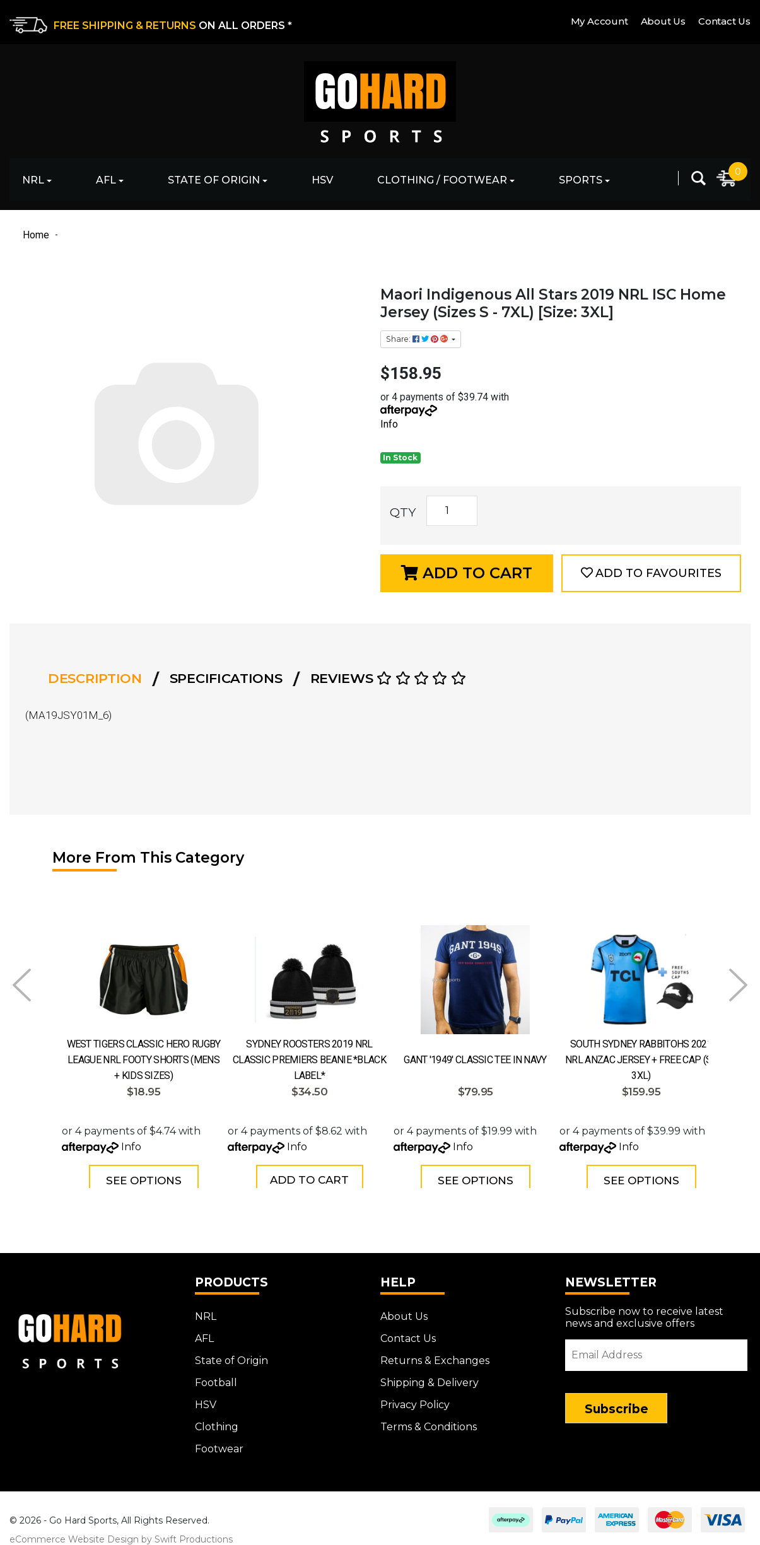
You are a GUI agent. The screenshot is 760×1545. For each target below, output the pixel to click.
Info (389, 424)
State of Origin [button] (214, 180)
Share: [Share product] (418, 339)
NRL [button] (33, 180)
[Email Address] (656, 1348)
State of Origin (231, 1354)
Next (738, 985)
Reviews (388, 678)
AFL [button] (106, 180)
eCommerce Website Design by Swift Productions (121, 1532)
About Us (663, 21)
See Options (144, 1180)
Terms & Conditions (428, 1420)
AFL (204, 1332)
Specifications (226, 678)
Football (216, 1376)
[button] (651, 573)
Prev (22, 985)
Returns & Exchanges (434, 1354)
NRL (205, 1309)
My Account (599, 21)
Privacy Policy (415, 1398)
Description (95, 678)
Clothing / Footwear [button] (442, 180)
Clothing (216, 1420)
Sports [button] (580, 180)
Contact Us (724, 21)
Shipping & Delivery (429, 1376)
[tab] (99, 678)
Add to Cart (466, 573)
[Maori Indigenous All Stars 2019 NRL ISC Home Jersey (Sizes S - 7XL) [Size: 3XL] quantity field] (451, 511)
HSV (322, 180)
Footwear (219, 1442)
